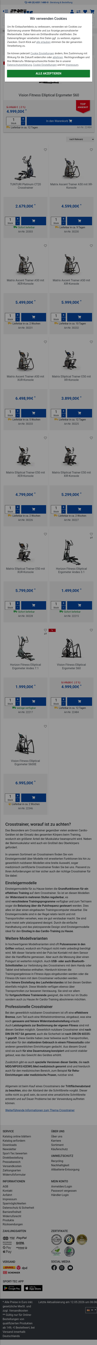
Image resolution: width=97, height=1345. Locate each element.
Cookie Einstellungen (42, 53)
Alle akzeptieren (48, 73)
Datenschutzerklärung (19, 64)
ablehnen (58, 57)
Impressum (72, 64)
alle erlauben (43, 42)
